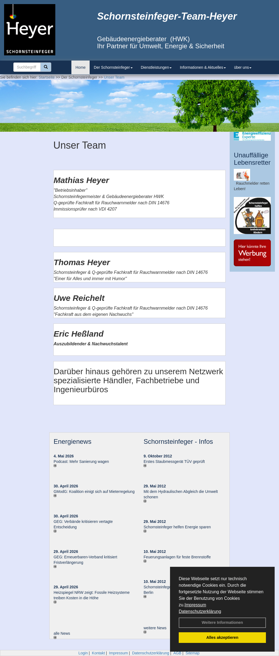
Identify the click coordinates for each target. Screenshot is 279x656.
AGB (177, 653)
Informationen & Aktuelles (203, 67)
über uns (242, 67)
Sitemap (192, 653)
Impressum (195, 605)
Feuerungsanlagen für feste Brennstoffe (177, 557)
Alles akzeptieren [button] (222, 637)
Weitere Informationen (222, 622)
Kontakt (98, 653)
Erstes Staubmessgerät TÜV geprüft (174, 461)
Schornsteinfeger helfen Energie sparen (177, 527)
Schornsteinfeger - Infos (178, 441)
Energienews (73, 441)
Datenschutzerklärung (200, 611)
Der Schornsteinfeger (113, 67)
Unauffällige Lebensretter (252, 158)
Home (80, 67)
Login (83, 653)
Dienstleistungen (156, 67)
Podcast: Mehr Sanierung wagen (81, 461)
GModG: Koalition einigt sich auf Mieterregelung (94, 491)
